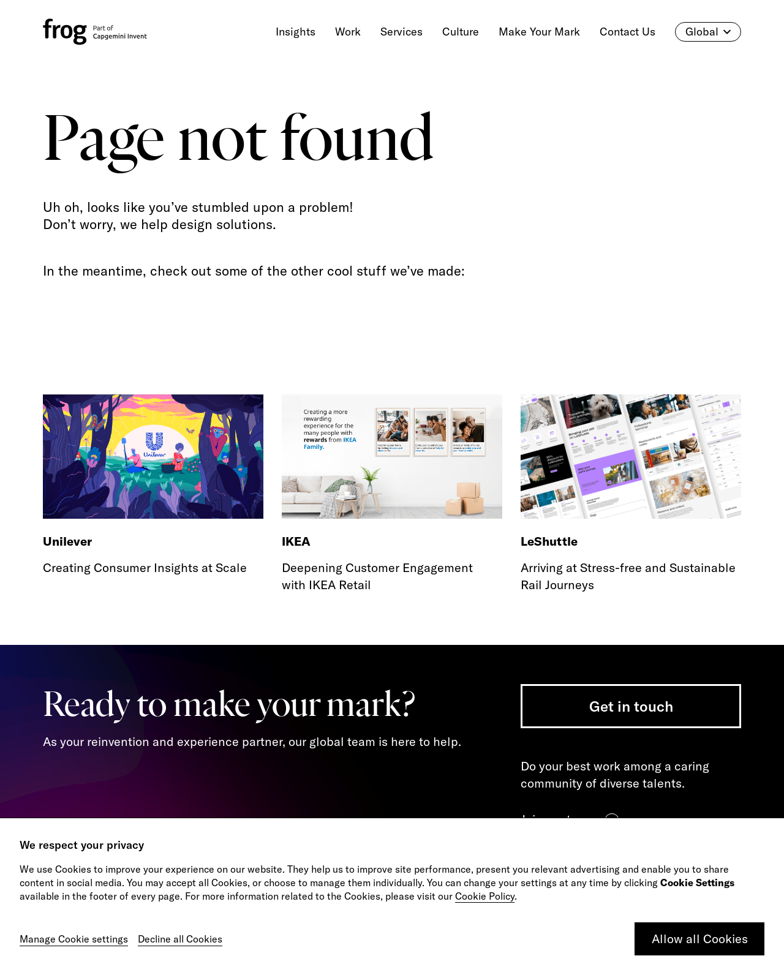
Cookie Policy (484, 896)
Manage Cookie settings (74, 939)
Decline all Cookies (180, 939)
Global (708, 31)
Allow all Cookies (700, 938)
